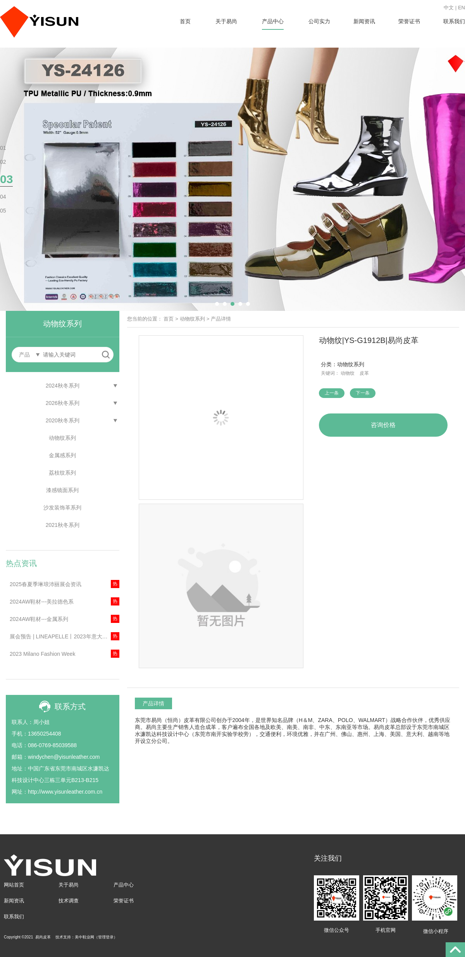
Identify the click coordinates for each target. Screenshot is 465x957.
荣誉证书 (409, 21)
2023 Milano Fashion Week (42, 654)
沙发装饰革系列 (62, 507)
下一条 (363, 393)
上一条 (332, 393)
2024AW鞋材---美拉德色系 (42, 602)
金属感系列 (62, 455)
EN (461, 7)
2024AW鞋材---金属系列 (39, 619)
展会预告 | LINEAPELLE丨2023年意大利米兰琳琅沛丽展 (64, 636)
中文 (449, 7)
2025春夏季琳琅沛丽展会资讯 (45, 584)
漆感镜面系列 (62, 490)
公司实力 (319, 21)
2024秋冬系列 (62, 385)
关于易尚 (226, 21)
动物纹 (348, 373)
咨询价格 (383, 425)
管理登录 (106, 937)
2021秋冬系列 (62, 525)
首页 (185, 21)
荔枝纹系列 (62, 473)
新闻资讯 (364, 21)
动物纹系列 (62, 438)
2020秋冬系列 (62, 420)
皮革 (364, 373)
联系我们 (454, 21)
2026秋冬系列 (62, 403)
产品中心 (273, 21)
